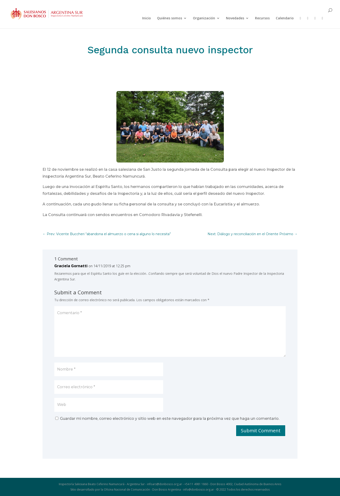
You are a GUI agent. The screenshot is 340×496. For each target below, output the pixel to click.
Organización (204, 18)
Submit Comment (260, 430)
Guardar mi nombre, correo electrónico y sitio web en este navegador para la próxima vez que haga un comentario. (169, 418)
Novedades (235, 18)
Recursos (262, 18)
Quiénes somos (169, 18)
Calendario (285, 18)
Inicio (146, 18)
